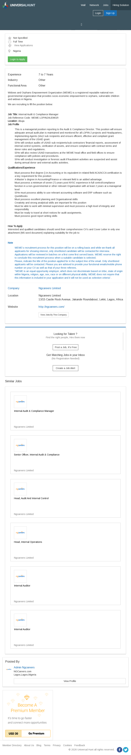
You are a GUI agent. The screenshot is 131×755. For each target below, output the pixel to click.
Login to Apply (17, 59)
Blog (39, 745)
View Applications (20, 45)
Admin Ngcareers (24, 667)
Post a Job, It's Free (66, 347)
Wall (83, 5)
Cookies (67, 745)
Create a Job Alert (65, 368)
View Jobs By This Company (53, 315)
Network (94, 5)
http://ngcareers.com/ (51, 306)
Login (98, 13)
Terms (47, 745)
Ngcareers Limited (50, 288)
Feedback (79, 745)
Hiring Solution (121, 5)
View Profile (70, 681)
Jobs (105, 5)
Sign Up (110, 13)
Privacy (57, 745)
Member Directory (12, 745)
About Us (29, 745)
